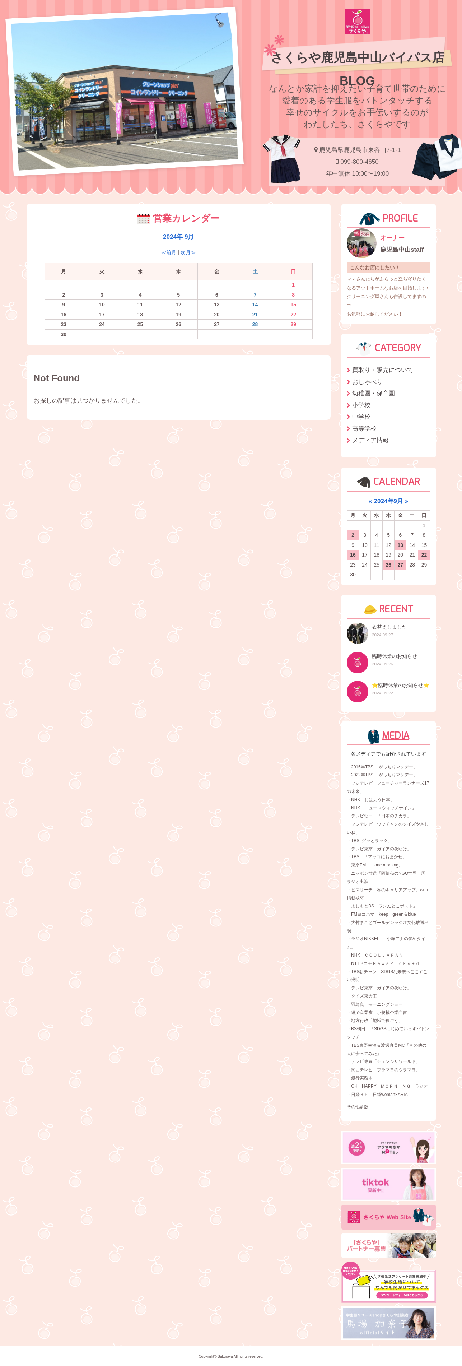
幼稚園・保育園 (373, 393)
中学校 (361, 416)
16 (353, 555)
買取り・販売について (382, 369)
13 (400, 545)
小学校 (361, 405)
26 (388, 565)
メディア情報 (370, 440)
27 (400, 565)
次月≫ (188, 252)
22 (424, 555)
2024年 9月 (178, 236)
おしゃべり (367, 381)
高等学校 (364, 428)
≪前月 (168, 252)
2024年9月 (388, 501)
